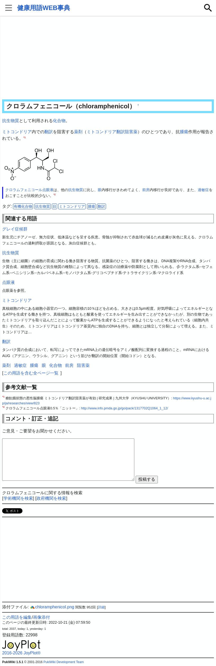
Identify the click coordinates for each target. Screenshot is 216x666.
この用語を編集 (17, 617)
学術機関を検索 (18, 498)
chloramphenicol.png (52, 607)
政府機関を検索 (51, 498)
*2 (54, 194)
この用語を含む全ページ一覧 (30, 373)
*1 (24, 137)
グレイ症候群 (14, 229)
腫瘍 (184, 132)
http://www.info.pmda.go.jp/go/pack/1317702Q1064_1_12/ (124, 408)
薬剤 (78, 132)
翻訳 (48, 132)
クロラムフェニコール (23, 190)
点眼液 (47, 190)
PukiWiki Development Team (63, 662)
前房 (146, 190)
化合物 (59, 120)
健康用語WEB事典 (43, 7)
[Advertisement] (108, 58)
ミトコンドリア (17, 132)
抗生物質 (10, 120)
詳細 (101, 607)
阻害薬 (131, 132)
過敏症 (203, 190)
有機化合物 (23, 206)
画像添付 (41, 617)
